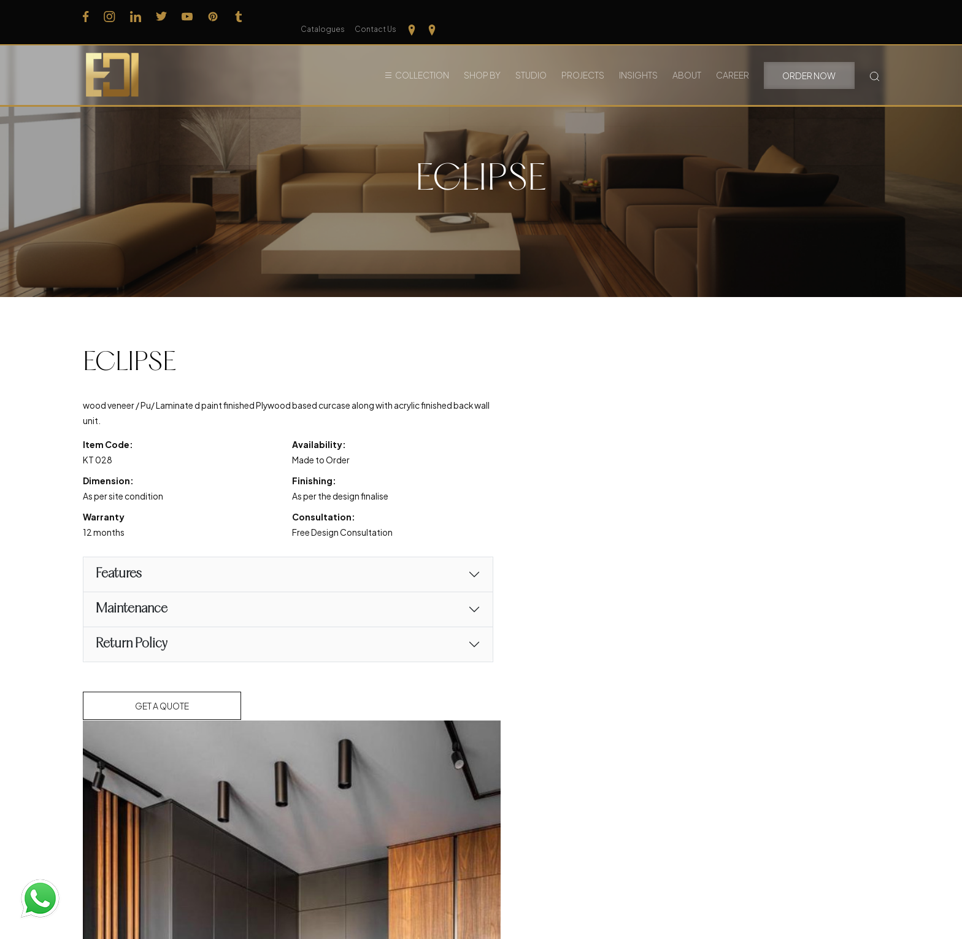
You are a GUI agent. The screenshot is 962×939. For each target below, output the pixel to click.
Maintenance (131, 610)
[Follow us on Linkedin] (135, 15)
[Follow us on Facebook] (86, 15)
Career (732, 60)
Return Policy (131, 645)
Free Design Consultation (329, 533)
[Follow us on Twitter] (161, 15)
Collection (422, 60)
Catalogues (764, 16)
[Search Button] (874, 61)
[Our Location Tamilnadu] (853, 15)
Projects (582, 60)
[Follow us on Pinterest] (212, 15)
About (686, 60)
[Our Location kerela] (874, 15)
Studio (531, 60)
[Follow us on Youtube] (187, 15)
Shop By (482, 60)
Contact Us (817, 16)
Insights (638, 60)
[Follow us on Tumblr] (238, 15)
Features (119, 575)
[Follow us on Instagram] (109, 15)
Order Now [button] (809, 61)
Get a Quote (163, 707)
